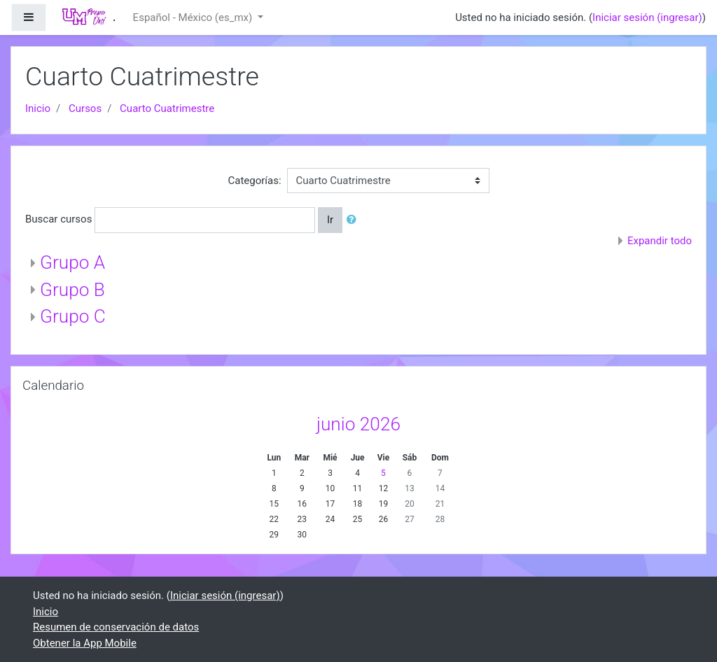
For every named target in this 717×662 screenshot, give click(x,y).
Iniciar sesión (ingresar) (647, 17)
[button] (354, 220)
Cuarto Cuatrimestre (167, 108)
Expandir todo (659, 240)
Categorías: (254, 180)
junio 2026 (358, 424)
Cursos (85, 108)
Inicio (37, 108)
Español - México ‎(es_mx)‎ (194, 17)
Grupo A (72, 262)
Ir (330, 219)
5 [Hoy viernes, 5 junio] (383, 473)
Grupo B (72, 289)
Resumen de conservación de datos (116, 627)
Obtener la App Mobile (85, 643)
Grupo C (73, 316)
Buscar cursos (58, 219)
